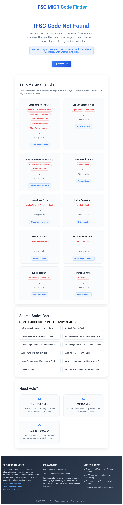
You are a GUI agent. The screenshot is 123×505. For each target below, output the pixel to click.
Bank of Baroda (83, 126)
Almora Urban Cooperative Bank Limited (82, 369)
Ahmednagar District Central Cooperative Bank (41, 345)
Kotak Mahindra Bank (83, 258)
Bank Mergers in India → (12, 489)
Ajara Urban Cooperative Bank (77, 353)
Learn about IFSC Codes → (13, 484)
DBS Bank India (39, 258)
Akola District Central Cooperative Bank (38, 361)
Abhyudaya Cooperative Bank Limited (37, 336)
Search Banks (61, 64)
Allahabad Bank (28, 369)
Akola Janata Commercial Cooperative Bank (83, 361)
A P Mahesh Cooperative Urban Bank (37, 328)
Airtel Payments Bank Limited (34, 353)
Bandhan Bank (83, 295)
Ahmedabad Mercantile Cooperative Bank (82, 336)
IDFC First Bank (39, 295)
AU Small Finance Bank (74, 328)
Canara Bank (83, 181)
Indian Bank (83, 222)
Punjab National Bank (39, 186)
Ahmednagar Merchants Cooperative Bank (83, 345)
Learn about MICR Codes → (13, 487)
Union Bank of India (39, 222)
